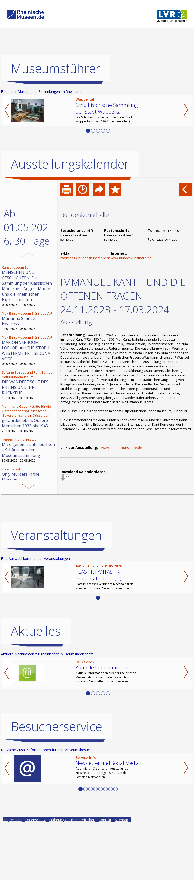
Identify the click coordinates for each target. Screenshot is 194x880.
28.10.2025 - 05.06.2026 (29, 418)
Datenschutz (35, 819)
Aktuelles (36, 630)
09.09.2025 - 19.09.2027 (29, 286)
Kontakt (105, 819)
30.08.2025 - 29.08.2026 (29, 450)
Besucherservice (56, 726)
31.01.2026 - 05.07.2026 (29, 321)
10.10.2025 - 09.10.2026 (29, 385)
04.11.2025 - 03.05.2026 (29, 477)
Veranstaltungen (56, 535)
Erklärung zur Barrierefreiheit (72, 819)
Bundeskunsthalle (84, 214)
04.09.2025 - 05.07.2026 (29, 350)
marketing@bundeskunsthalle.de (85, 258)
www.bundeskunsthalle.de (131, 258)
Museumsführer (55, 68)
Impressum (12, 819)
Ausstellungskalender (70, 164)
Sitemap (121, 819)
